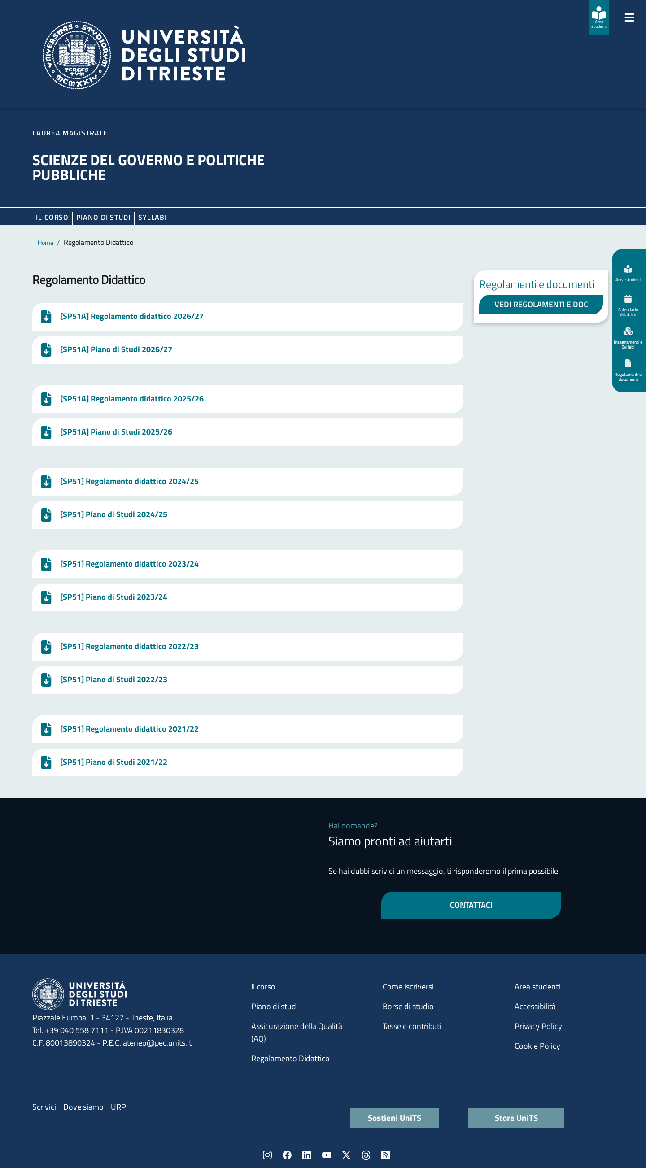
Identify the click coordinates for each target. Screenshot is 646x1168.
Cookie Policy (537, 1046)
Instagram (267, 1155)
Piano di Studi (103, 217)
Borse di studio (408, 1006)
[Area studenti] (599, 17)
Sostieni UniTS (394, 1117)
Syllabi (152, 217)
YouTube (326, 1155)
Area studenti (537, 987)
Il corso (52, 217)
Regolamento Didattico (290, 1058)
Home (45, 242)
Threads (366, 1155)
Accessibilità (535, 1006)
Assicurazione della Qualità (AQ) (296, 1032)
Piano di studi (274, 1006)
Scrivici (44, 1107)
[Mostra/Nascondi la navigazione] (629, 17)
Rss (386, 1155)
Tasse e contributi (412, 1026)
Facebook (287, 1155)
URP (118, 1107)
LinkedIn (307, 1155)
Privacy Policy (538, 1026)
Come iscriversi (408, 987)
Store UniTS (516, 1117)
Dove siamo (83, 1107)
